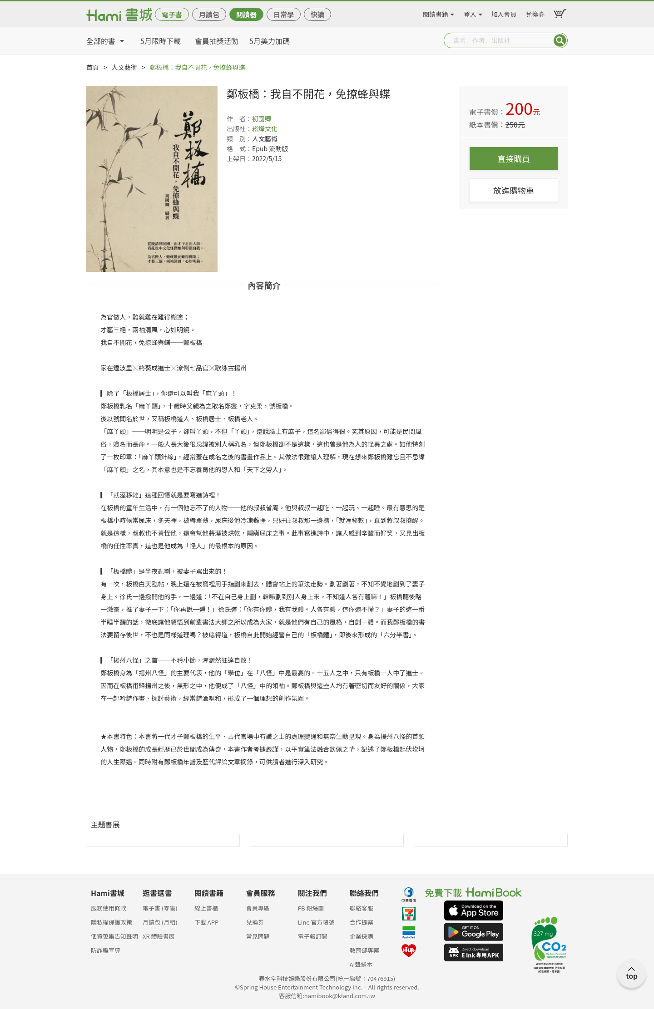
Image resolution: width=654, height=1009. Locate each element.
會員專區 (258, 908)
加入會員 (504, 13)
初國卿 (261, 118)
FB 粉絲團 (311, 908)
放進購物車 (513, 190)
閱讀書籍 (435, 13)
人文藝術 (124, 67)
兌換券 (535, 13)
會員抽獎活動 (216, 40)
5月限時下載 (160, 40)
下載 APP (206, 922)
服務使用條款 (108, 908)
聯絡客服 (361, 908)
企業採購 (361, 936)
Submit (560, 40)
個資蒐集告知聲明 (114, 936)
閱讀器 (246, 14)
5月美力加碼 (269, 40)
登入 (470, 13)
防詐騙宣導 (105, 950)
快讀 (317, 14)
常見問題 (258, 936)
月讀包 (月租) (160, 922)
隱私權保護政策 (111, 922)
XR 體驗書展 (159, 936)
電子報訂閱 (312, 936)
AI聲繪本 (361, 964)
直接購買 (513, 158)
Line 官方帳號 (316, 922)
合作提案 (361, 922)
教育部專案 (364, 950)
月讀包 (209, 14)
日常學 (283, 14)
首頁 (92, 67)
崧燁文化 (264, 128)
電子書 (172, 14)
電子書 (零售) (160, 908)
